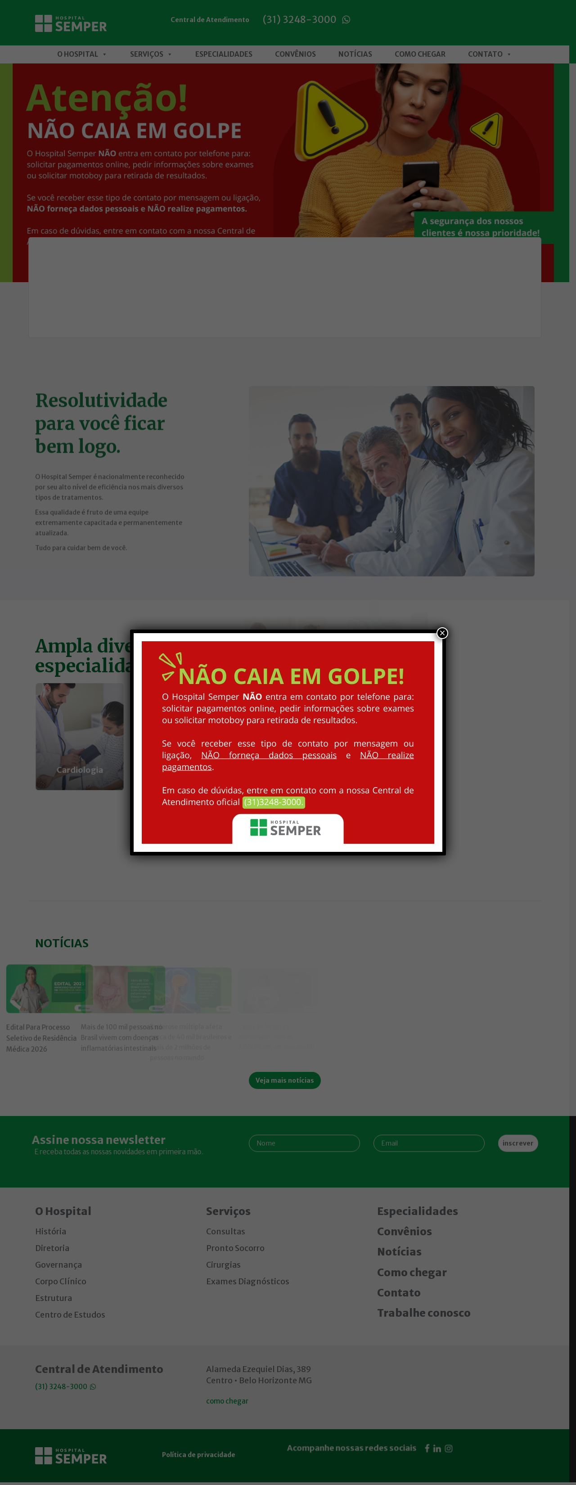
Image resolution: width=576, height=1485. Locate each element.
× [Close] (442, 633)
